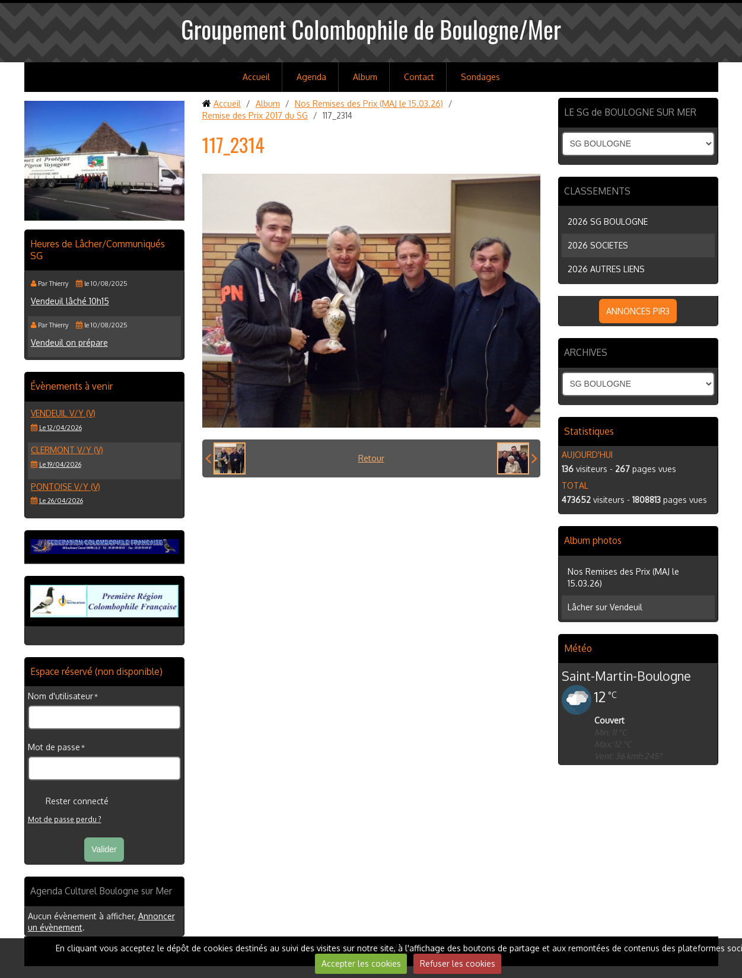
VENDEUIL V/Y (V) (63, 413)
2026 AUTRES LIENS (606, 269)
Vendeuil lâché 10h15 (70, 301)
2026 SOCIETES (598, 245)
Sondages (480, 77)
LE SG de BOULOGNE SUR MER (630, 112)
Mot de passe (54, 747)
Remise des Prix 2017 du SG (255, 115)
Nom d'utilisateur (60, 696)
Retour (371, 458)
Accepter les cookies (361, 963)
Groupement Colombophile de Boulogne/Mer (371, 29)
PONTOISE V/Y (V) (65, 487)
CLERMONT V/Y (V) (67, 450)
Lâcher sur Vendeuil (605, 607)
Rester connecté (68, 801)
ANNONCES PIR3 (638, 311)
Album (365, 77)
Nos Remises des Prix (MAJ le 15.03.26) (369, 103)
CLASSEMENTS (597, 191)
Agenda (311, 77)
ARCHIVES (585, 352)
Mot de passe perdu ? (64, 819)
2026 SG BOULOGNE (608, 221)
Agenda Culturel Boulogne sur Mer (101, 891)
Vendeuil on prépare (69, 342)
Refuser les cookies (457, 963)
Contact (419, 77)
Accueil (256, 77)
